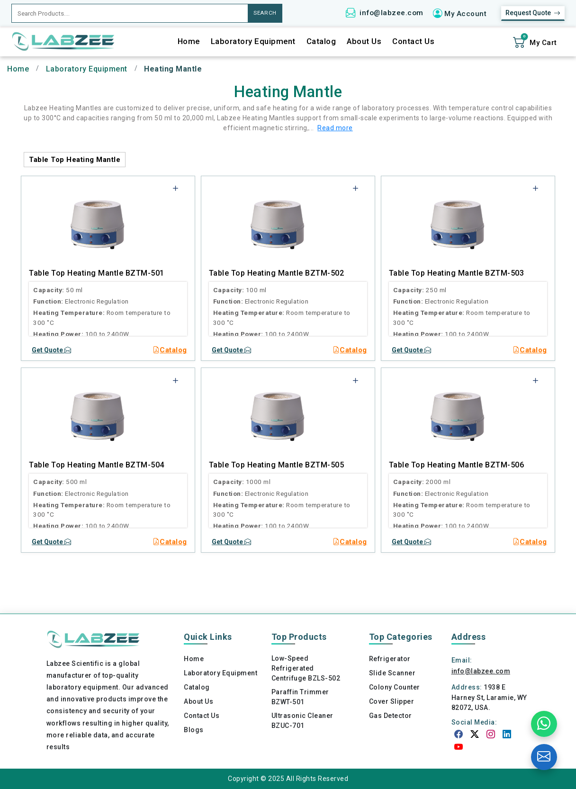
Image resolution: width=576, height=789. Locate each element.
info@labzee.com (391, 13)
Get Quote (51, 350)
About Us (364, 41)
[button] (463, 13)
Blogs (194, 730)
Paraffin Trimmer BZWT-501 (300, 697)
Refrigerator (390, 659)
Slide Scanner (392, 673)
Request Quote (532, 13)
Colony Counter (394, 687)
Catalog (321, 41)
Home (189, 41)
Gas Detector (390, 715)
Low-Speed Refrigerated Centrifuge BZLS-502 (306, 668)
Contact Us (413, 41)
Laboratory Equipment (253, 41)
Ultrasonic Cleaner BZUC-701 (302, 720)
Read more (335, 128)
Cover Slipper (391, 701)
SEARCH (265, 12)
